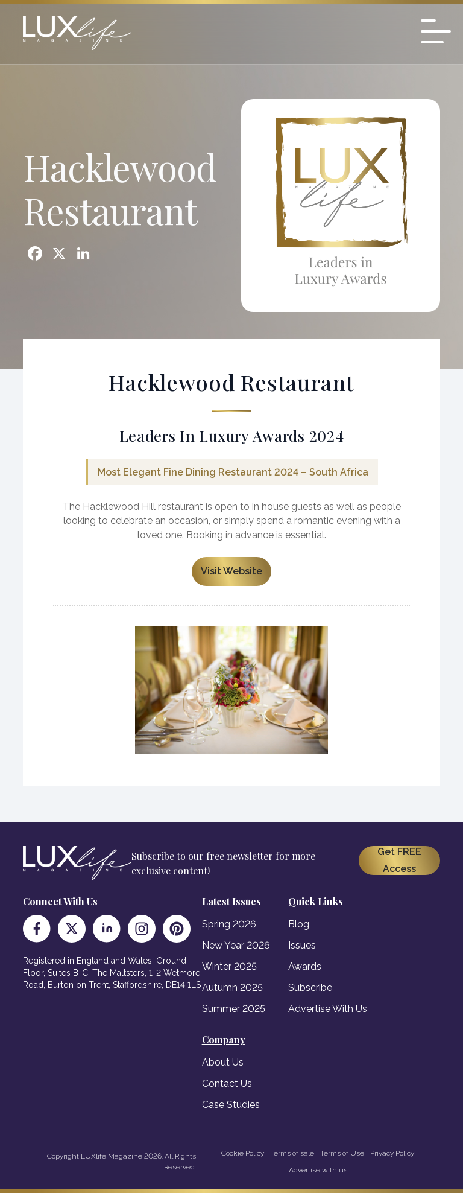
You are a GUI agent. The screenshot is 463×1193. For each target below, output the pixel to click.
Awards (304, 966)
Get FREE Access (399, 860)
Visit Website (231, 571)
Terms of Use (342, 1153)
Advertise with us (318, 1170)
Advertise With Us (327, 1008)
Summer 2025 (233, 1008)
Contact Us (227, 1083)
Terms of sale (292, 1153)
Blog (298, 924)
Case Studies (231, 1104)
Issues (302, 945)
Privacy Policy (392, 1153)
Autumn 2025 (232, 987)
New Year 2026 (236, 945)
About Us (223, 1062)
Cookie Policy (242, 1153)
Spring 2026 (229, 924)
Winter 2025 (229, 966)
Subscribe (310, 987)
